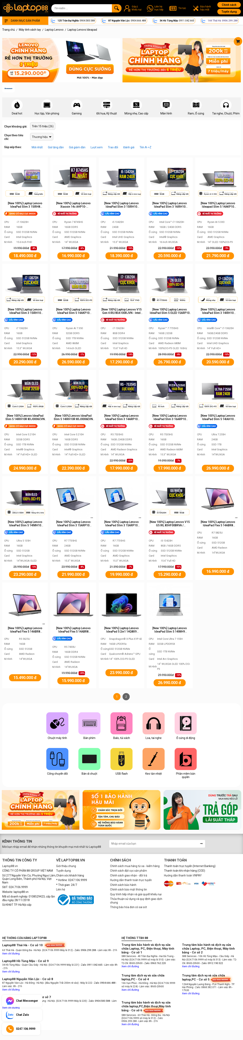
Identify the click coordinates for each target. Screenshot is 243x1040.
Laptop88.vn (10, 866)
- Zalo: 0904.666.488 (104, 982)
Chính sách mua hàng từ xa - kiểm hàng (135, 866)
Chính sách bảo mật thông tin (128, 889)
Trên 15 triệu (40, 126)
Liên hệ (60, 889)
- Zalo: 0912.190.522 (211, 963)
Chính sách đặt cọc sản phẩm (128, 870)
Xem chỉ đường (11, 953)
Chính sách (229, 4)
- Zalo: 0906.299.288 (85, 950)
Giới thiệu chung (66, 866)
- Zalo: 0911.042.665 (91, 964)
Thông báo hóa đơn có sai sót (128, 907)
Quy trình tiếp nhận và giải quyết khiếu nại (136, 894)
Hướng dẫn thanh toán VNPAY (183, 875)
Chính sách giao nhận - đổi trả (128, 875)
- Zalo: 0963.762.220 (154, 963)
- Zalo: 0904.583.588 (98, 1001)
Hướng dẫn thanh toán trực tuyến (131, 880)
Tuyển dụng (229, 11)
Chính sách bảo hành (123, 884)
